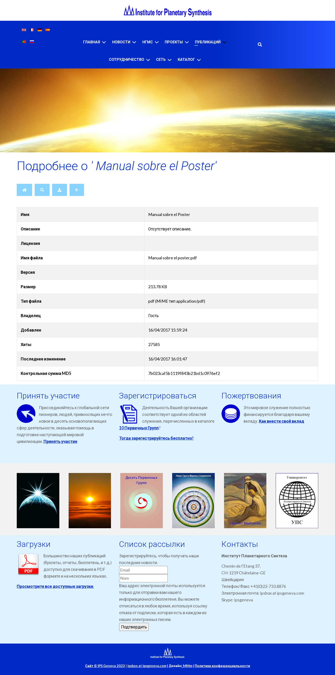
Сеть (161, 59)
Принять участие (60, 441)
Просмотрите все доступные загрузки (55, 586)
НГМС (147, 42)
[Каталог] (199, 59)
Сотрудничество (126, 59)
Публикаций (208, 42)
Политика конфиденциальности (222, 666)
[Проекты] (187, 42)
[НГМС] (157, 42)
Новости (121, 42)
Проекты (174, 42)
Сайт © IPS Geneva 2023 (105, 666)
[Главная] (104, 42)
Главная (91, 42)
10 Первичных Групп (139, 427)
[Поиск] (42, 190)
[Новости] (134, 42)
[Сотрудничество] (148, 59)
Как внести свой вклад (281, 421)
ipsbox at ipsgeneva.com (146, 666)
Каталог (186, 59)
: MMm (186, 666)
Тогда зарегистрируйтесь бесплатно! (156, 438)
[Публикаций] (224, 42)
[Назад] (77, 190)
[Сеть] (170, 59)
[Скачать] (59, 190)
